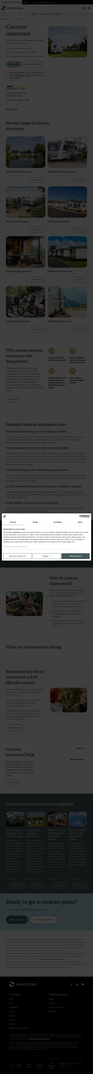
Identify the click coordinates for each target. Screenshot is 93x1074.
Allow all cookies (75, 556)
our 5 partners (14, 532)
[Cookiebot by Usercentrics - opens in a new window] (81, 516)
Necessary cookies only (17, 556)
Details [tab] (35, 522)
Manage (47, 556)
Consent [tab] (13, 522)
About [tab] (80, 522)
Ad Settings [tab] (57, 522)
